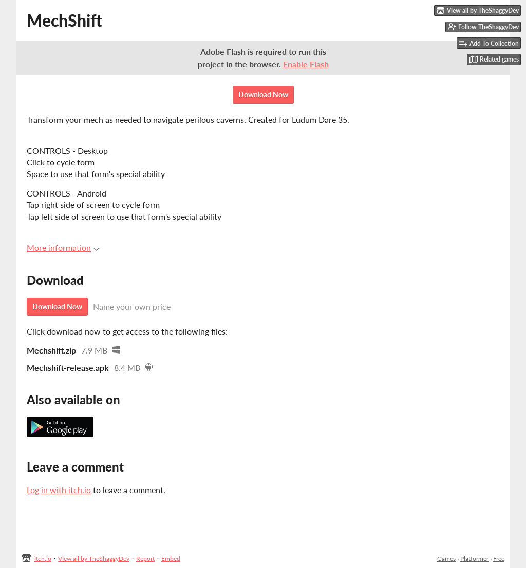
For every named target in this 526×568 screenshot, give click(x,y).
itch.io (42, 558)
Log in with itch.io (59, 490)
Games (446, 558)
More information (63, 247)
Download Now (263, 94)
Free (498, 558)
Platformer (474, 558)
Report (145, 558)
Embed (170, 558)
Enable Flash (306, 64)
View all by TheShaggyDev (93, 558)
